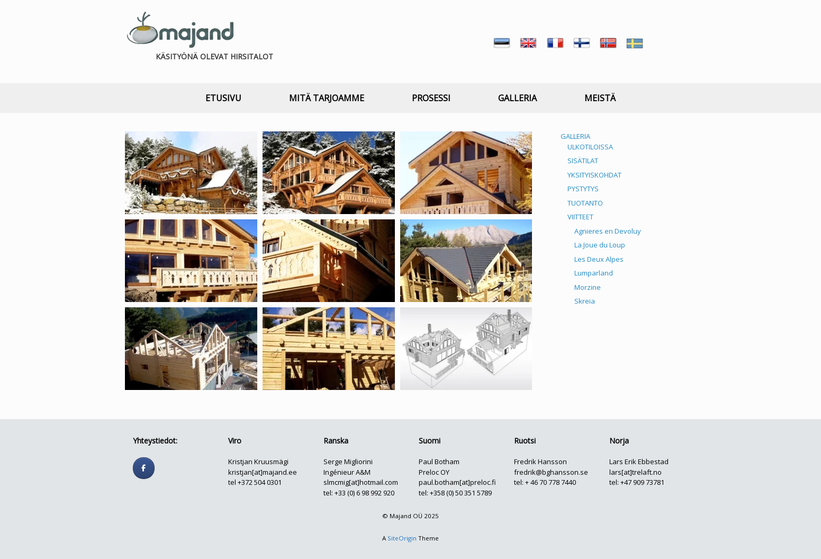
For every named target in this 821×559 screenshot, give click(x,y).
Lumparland (593, 273)
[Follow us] (144, 468)
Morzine (587, 287)
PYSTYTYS (583, 188)
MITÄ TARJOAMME (326, 98)
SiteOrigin (402, 538)
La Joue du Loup (599, 245)
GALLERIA (517, 98)
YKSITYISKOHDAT (594, 175)
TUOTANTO (585, 203)
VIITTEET (580, 216)
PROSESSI (431, 98)
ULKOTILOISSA (590, 147)
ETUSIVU (223, 98)
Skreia (584, 301)
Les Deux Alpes (599, 259)
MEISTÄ (600, 98)
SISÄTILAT (582, 160)
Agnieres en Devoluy (607, 231)
